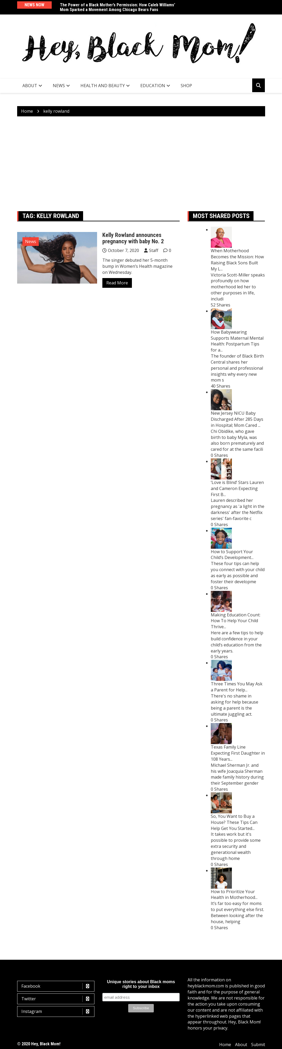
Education (152, 85)
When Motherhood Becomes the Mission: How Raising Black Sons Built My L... (237, 260)
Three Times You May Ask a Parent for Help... (236, 687)
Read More (117, 283)
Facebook (57, 986)
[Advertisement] (141, 164)
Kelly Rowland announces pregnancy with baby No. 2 (133, 238)
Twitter (57, 999)
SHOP (186, 85)
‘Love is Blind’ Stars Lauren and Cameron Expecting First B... (237, 488)
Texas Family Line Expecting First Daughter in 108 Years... (238, 753)
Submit (258, 1044)
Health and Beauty (102, 85)
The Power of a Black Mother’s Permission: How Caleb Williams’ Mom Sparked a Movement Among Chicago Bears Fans (117, 7)
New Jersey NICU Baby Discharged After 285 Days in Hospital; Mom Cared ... (237, 419)
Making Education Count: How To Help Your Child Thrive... (235, 621)
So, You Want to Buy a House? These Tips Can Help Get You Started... (234, 822)
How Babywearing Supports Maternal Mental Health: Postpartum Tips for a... (237, 341)
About (29, 85)
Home (225, 1044)
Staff (153, 250)
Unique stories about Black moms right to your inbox (141, 984)
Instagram (57, 1011)
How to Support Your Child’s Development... (232, 555)
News (59, 85)
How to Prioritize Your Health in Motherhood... (234, 894)
